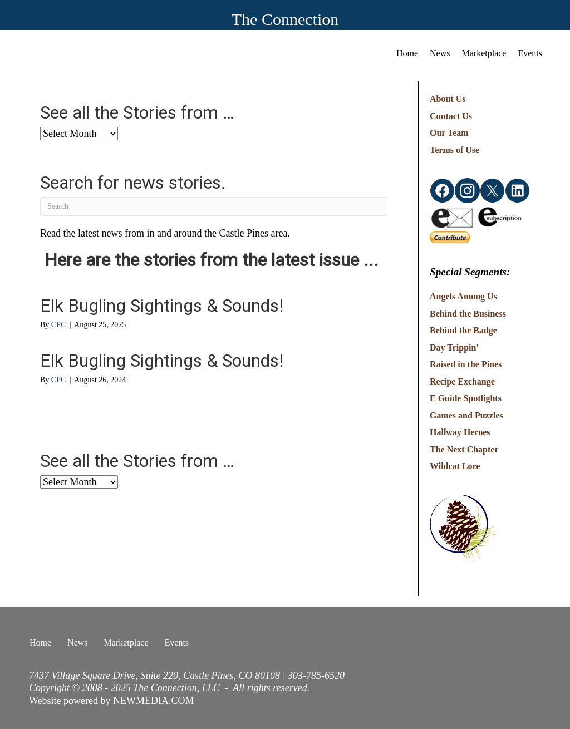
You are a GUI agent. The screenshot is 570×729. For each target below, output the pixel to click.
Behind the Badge (463, 330)
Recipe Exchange (462, 381)
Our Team (449, 132)
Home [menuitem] (407, 53)
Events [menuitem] (530, 53)
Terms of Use (454, 150)
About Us (447, 99)
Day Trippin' (454, 347)
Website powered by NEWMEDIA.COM (111, 700)
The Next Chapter (464, 449)
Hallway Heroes (460, 432)
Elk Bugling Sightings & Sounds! (161, 305)
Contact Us (451, 116)
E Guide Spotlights (466, 398)
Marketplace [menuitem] (484, 53)
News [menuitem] (440, 53)
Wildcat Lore (455, 466)
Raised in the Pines (466, 364)
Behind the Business (468, 313)
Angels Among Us (463, 296)
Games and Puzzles (466, 415)
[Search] (213, 206)
